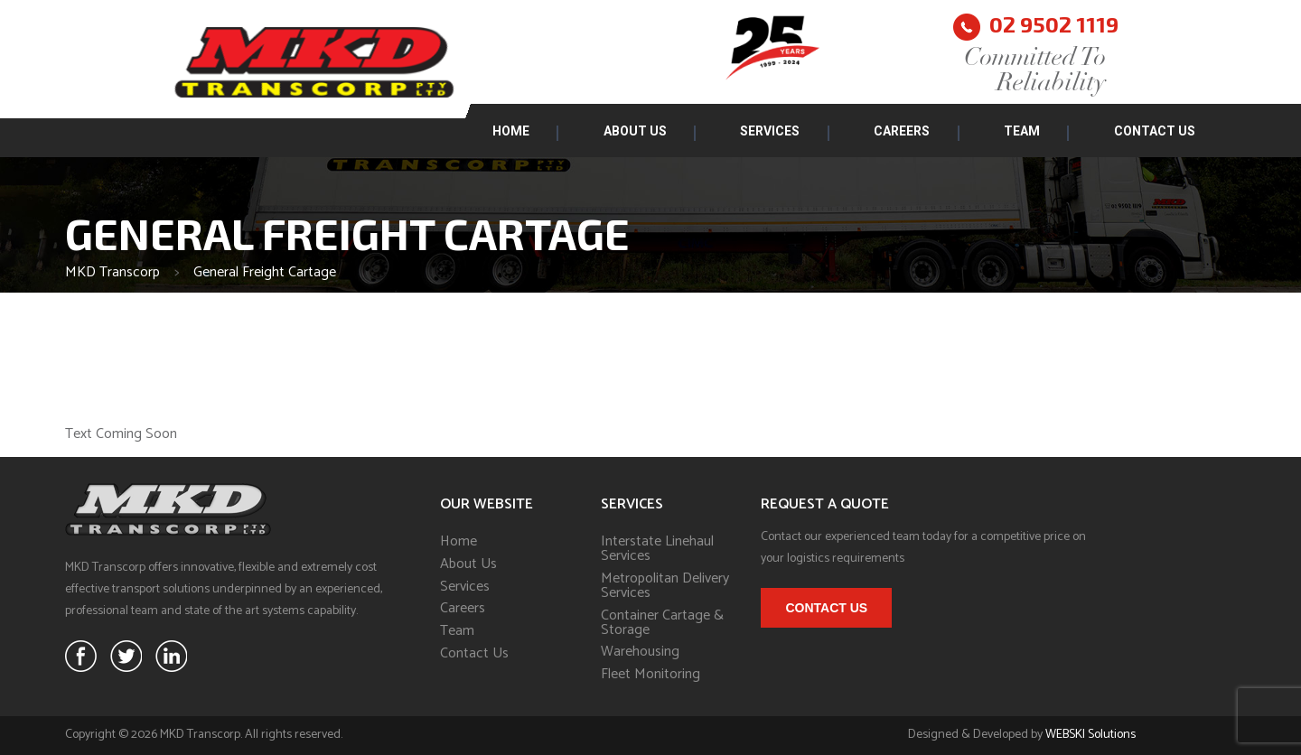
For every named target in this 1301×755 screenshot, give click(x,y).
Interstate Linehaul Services (657, 549)
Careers (902, 131)
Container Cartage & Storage (662, 623)
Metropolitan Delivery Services (665, 586)
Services (770, 131)
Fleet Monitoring (650, 674)
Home (510, 131)
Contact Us (1154, 131)
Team (1022, 131)
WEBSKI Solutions (1090, 734)
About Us (635, 131)
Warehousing (640, 652)
